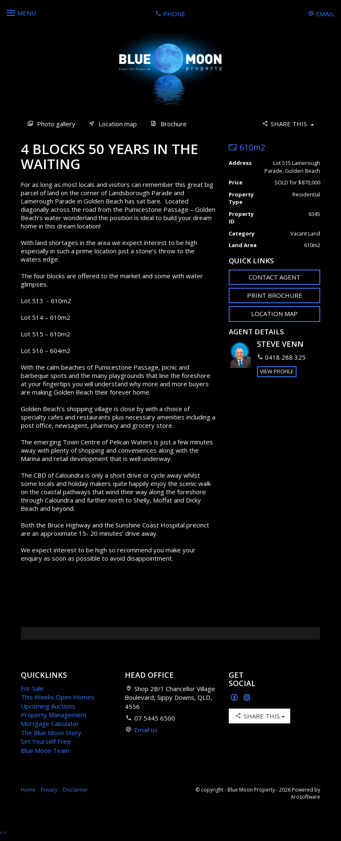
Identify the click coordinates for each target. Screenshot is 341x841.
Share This (287, 123)
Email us (146, 730)
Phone (170, 14)
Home (28, 789)
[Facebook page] (235, 698)
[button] (274, 295)
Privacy (49, 789)
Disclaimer (75, 789)
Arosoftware (305, 796)
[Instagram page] (247, 698)
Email (321, 14)
